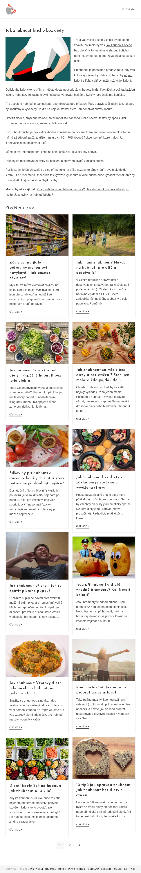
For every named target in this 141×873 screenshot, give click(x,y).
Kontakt (129, 869)
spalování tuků (36, 142)
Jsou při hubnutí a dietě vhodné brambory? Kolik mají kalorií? (103, 590)
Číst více (15, 312)
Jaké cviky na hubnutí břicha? (33, 194)
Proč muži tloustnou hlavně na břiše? (61, 189)
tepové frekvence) (85, 137)
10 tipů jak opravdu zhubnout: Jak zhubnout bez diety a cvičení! (103, 790)
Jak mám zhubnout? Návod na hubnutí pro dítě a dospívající (101, 268)
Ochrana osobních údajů (105, 869)
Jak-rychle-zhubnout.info (47, 869)
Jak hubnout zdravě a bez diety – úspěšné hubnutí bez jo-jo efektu (35, 376)
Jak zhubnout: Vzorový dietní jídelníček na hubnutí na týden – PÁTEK (36, 688)
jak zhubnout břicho (119, 45)
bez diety (80, 50)
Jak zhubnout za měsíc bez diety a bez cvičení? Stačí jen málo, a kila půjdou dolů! (102, 375)
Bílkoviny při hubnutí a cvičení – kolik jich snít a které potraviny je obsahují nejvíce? (37, 478)
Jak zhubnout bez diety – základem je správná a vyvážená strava (99, 483)
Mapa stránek (76, 869)
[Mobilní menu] (128, 9)
